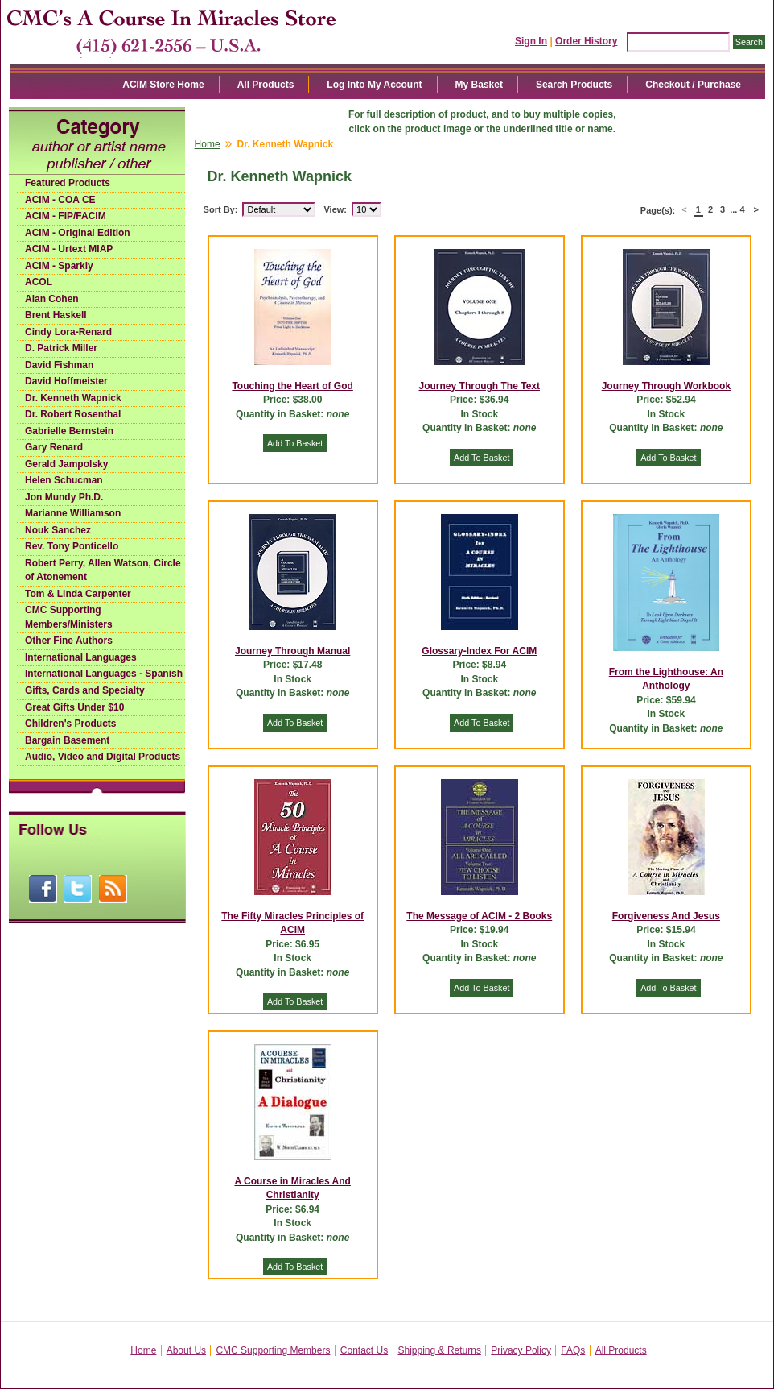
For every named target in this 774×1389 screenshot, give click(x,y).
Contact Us (364, 1350)
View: (335, 209)
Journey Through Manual (292, 651)
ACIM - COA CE (60, 199)
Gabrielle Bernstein (69, 431)
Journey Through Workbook (666, 386)
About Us (186, 1350)
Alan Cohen (52, 299)
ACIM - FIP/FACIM (65, 216)
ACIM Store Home (163, 84)
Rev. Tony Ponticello (71, 546)
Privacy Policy (521, 1350)
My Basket (479, 84)
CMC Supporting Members (273, 1350)
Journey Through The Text (479, 386)
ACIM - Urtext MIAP (69, 249)
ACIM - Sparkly (59, 266)
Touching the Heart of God (292, 386)
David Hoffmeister (66, 381)
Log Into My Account (374, 84)
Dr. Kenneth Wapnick (73, 398)
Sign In (531, 41)
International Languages (81, 657)
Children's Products (71, 723)
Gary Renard (54, 447)
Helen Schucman (64, 480)
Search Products (574, 84)
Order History (586, 41)
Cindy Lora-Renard (68, 332)
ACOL (38, 282)
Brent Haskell (56, 315)
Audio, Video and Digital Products (102, 756)
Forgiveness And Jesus (666, 916)
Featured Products (67, 183)
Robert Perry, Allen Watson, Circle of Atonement (103, 570)
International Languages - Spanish (104, 673)
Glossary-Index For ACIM (479, 651)
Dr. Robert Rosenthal (73, 414)
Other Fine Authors (69, 640)
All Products (265, 84)
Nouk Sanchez (58, 530)
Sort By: (221, 209)
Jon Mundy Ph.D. (64, 497)
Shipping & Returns (439, 1350)
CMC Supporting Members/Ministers (69, 617)
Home (207, 144)
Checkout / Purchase (693, 84)
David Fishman (59, 365)
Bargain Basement (67, 740)
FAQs (573, 1350)
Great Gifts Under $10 (74, 707)
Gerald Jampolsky (66, 464)
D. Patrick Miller (61, 348)
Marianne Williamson (73, 513)
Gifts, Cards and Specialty (85, 690)
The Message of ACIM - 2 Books (479, 916)
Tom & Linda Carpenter (78, 593)
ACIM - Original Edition (77, 232)
